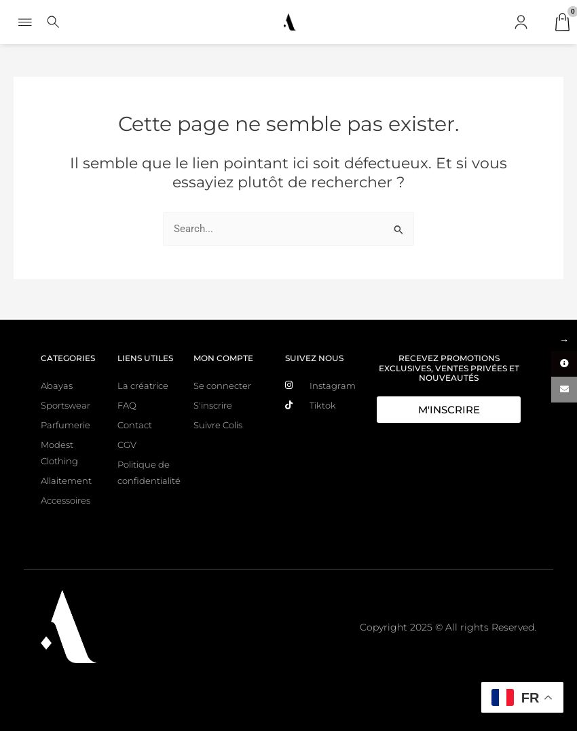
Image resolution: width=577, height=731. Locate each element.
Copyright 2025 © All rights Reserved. (448, 627)
